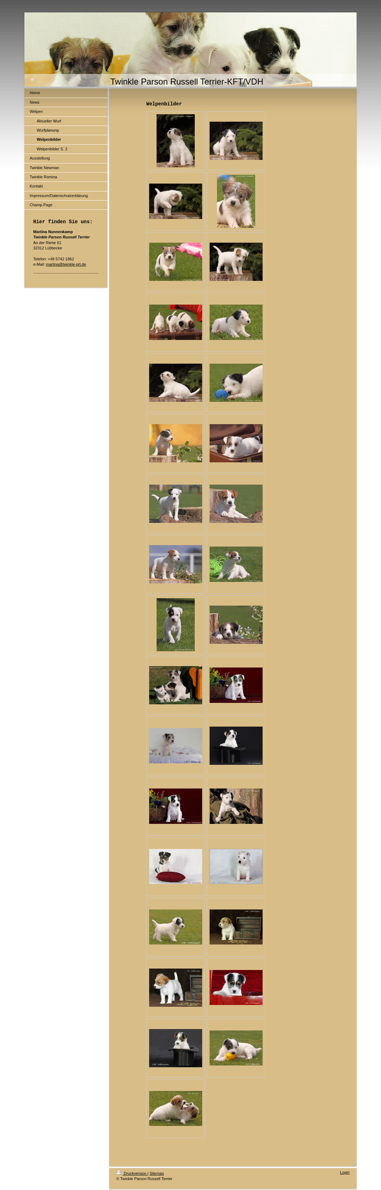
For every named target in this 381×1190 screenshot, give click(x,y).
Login (345, 1172)
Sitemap (157, 1173)
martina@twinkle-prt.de (66, 264)
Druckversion (131, 1173)
